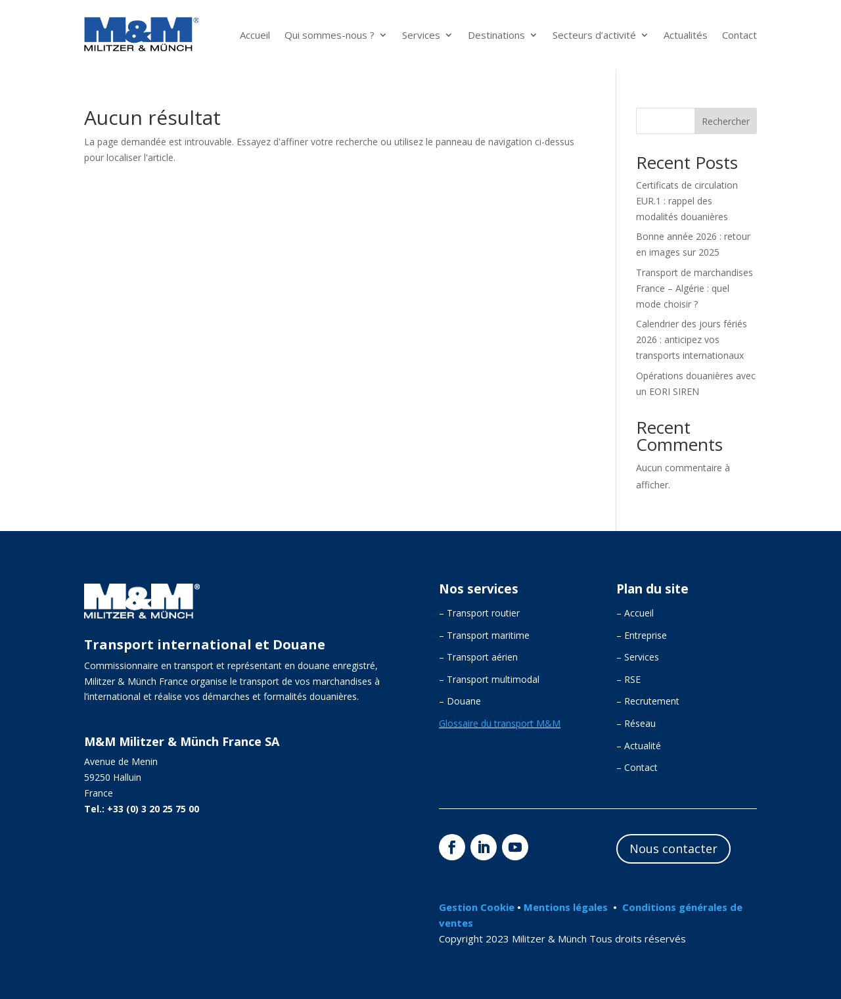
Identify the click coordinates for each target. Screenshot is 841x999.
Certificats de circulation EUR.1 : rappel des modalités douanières (687, 201)
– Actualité (638, 745)
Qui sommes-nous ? (329, 34)
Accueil (255, 34)
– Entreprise (641, 635)
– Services (637, 657)
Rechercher (726, 121)
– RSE (628, 679)
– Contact (637, 767)
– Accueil (635, 613)
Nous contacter (673, 848)
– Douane (460, 701)
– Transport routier (479, 613)
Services (421, 34)
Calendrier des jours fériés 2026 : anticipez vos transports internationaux (691, 339)
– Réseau (636, 723)
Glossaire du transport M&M (499, 723)
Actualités (686, 34)
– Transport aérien (478, 657)
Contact (739, 34)
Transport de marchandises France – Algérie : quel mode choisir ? (694, 288)
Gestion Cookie (478, 907)
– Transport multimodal (489, 679)
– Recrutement (647, 701)
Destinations (496, 34)
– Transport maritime (484, 635)
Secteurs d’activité (594, 34)
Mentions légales (565, 907)
